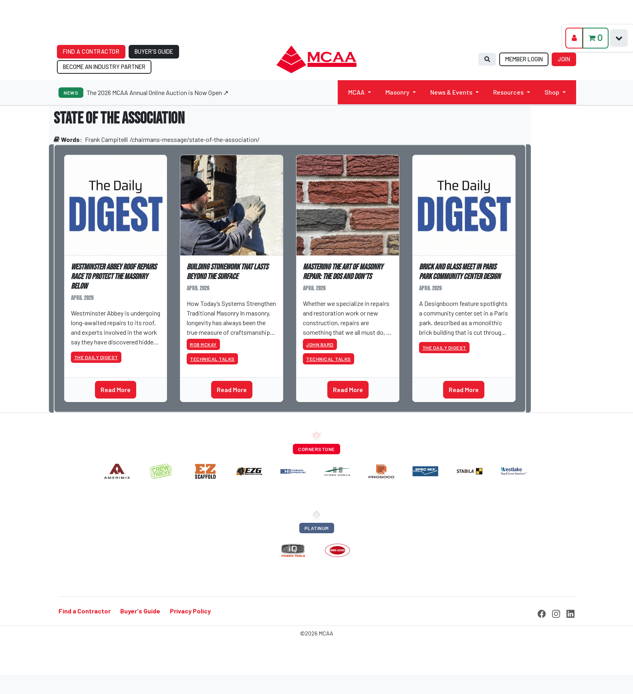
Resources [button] (508, 92)
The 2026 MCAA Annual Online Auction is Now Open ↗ (157, 92)
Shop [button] (551, 92)
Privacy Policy (190, 611)
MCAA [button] (356, 92)
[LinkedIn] (570, 613)
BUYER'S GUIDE (154, 51)
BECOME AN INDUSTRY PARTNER (104, 66)
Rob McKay (203, 344)
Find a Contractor (84, 611)
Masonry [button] (397, 92)
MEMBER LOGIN (524, 59)
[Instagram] (556, 613)
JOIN (564, 59)
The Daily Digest (96, 357)
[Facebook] (542, 613)
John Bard (320, 344)
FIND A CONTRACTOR (91, 51)
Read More (116, 389)
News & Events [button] (451, 92)
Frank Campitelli (106, 139)
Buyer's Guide (140, 611)
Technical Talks (212, 359)
